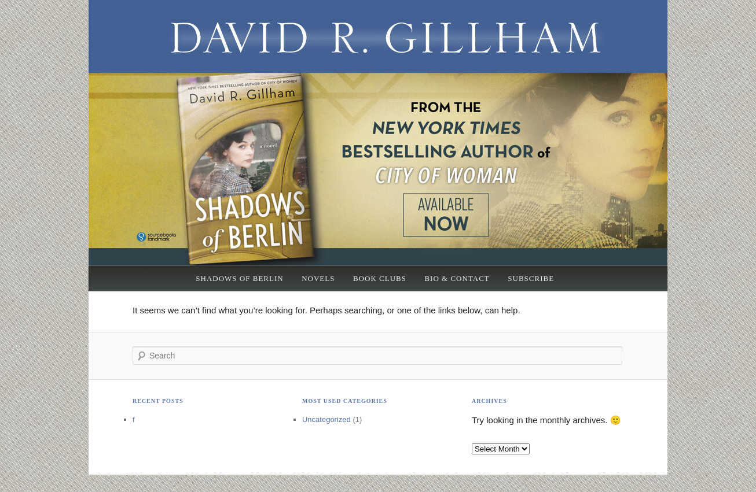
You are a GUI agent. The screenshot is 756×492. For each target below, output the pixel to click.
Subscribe (531, 278)
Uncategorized (326, 419)
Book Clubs (379, 278)
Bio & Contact (456, 278)
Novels (318, 278)
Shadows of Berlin (239, 278)
